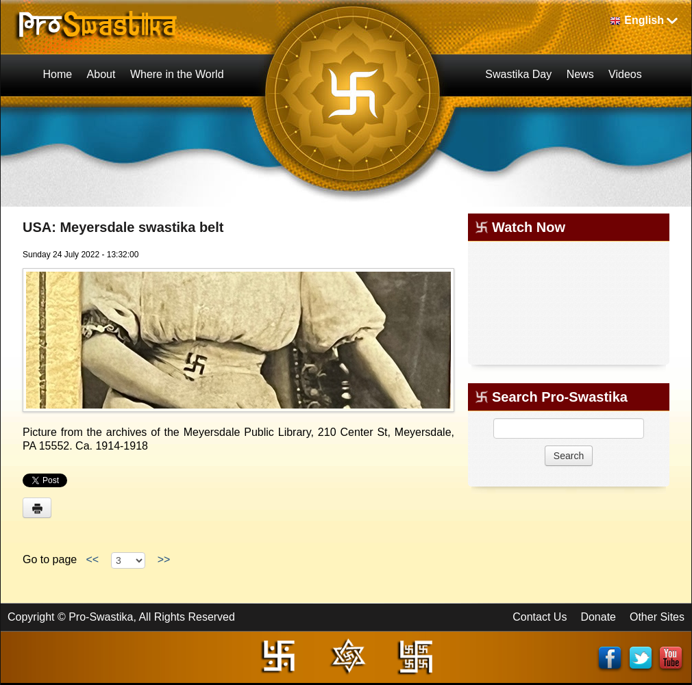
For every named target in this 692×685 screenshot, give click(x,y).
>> (163, 559)
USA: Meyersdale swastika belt (123, 227)
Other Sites (657, 617)
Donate (598, 617)
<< (92, 559)
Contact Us (539, 617)
